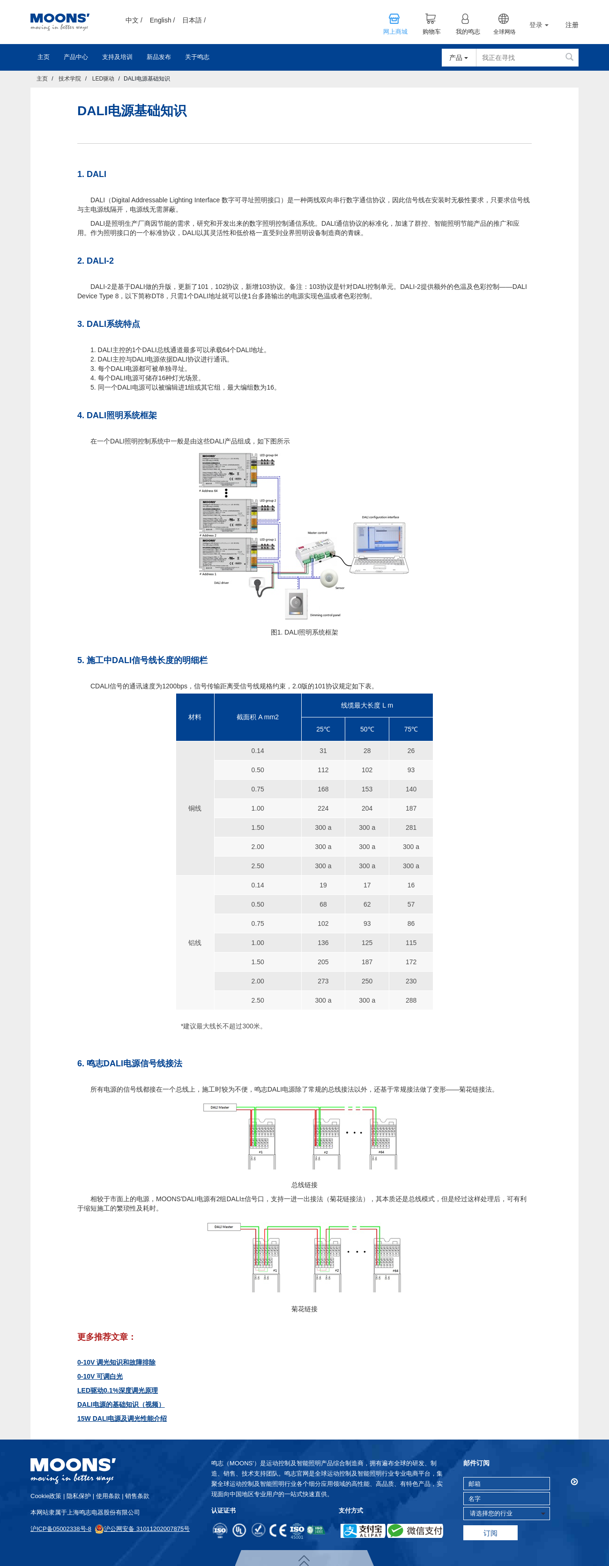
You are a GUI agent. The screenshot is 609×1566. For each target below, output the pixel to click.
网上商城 (395, 32)
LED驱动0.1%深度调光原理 (117, 1390)
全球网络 (504, 32)
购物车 (432, 32)
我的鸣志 (468, 32)
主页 (43, 56)
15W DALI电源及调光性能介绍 (122, 1418)
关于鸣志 (197, 56)
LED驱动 (103, 78)
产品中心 (76, 56)
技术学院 (70, 78)
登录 (539, 25)
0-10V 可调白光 (100, 1376)
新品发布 (159, 56)
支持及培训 (117, 56)
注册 (572, 25)
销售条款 (137, 1496)
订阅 (490, 1533)
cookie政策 (45, 1496)
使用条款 (108, 1496)
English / (162, 20)
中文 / (134, 20)
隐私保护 (79, 1496)
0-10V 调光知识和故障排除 (116, 1362)
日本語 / (194, 20)
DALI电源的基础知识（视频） (121, 1404)
